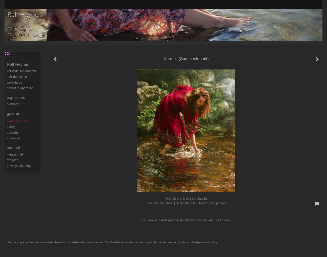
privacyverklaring (19, 166)
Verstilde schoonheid (21, 71)
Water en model (18, 121)
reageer (12, 160)
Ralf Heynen (18, 64)
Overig (11, 127)
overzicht (13, 104)
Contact (13, 148)
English (7, 53)
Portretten (13, 132)
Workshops (14, 82)
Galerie (13, 113)
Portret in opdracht (20, 88)
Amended (13, 138)
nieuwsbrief (15, 154)
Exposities (16, 97)
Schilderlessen (17, 77)
